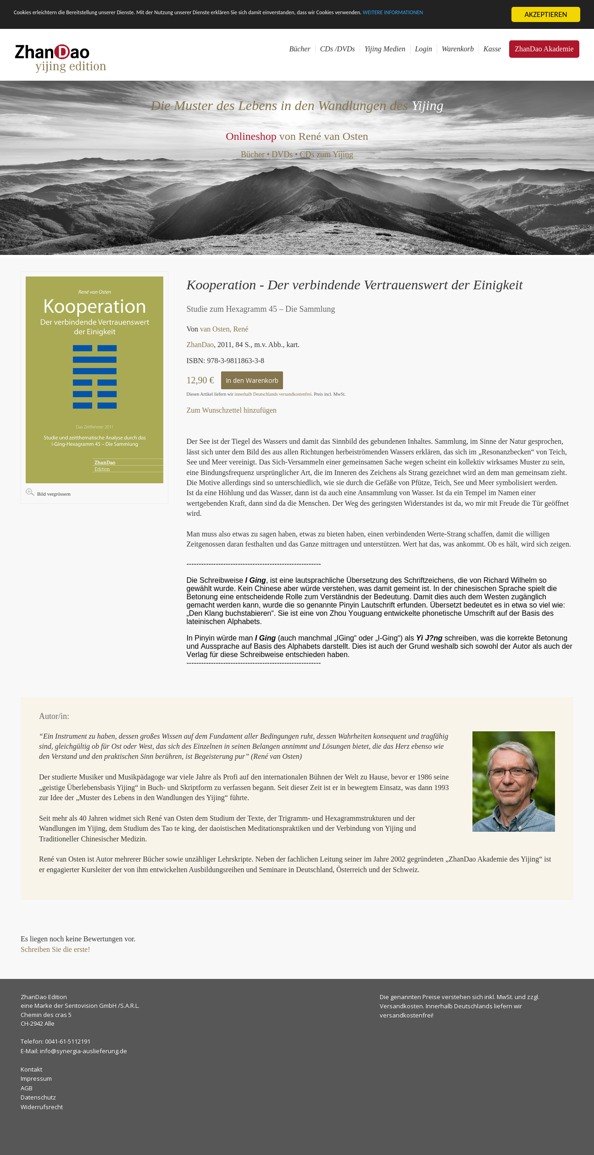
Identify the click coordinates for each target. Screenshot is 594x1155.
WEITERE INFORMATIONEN (56, 22)
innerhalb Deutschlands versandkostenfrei (272, 394)
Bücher (299, 49)
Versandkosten (401, 1006)
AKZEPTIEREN (545, 14)
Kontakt (31, 1069)
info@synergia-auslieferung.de (83, 1050)
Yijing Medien (385, 49)
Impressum (36, 1078)
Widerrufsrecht (42, 1106)
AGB (27, 1087)
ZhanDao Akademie (544, 49)
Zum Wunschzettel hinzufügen (232, 410)
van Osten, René (224, 329)
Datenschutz (38, 1097)
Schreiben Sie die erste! (55, 949)
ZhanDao (200, 344)
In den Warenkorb (252, 380)
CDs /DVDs (337, 49)
